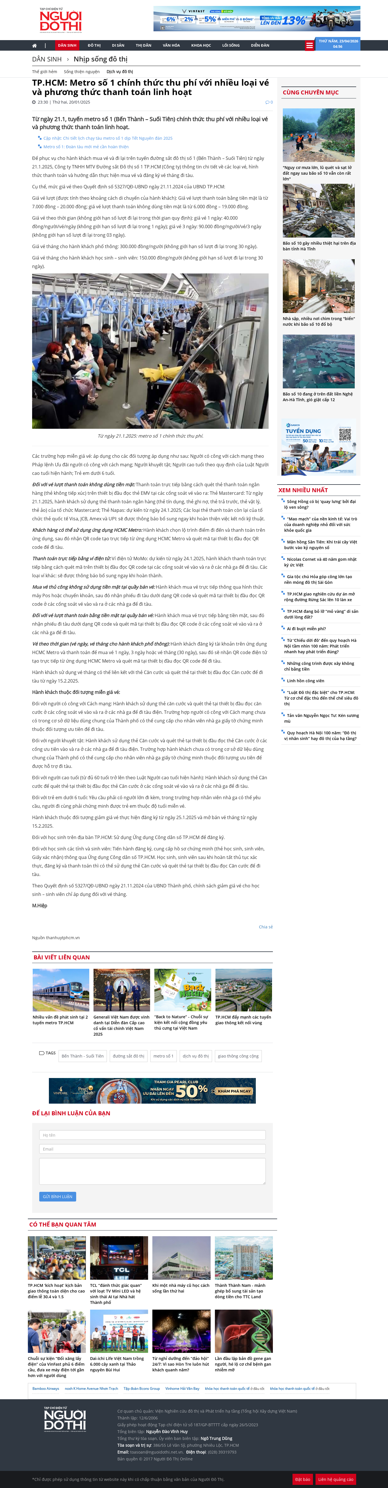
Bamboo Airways (45, 1388)
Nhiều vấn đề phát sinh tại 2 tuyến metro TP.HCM (60, 1019)
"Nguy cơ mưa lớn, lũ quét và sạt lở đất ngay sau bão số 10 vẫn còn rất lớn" (317, 173)
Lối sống (231, 45)
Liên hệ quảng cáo (335, 1479)
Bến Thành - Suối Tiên (83, 1056)
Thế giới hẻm (44, 71)
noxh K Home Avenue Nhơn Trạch (91, 1388)
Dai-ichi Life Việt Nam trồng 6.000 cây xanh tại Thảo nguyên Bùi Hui (117, 1364)
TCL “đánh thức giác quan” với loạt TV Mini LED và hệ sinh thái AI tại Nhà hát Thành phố (116, 1294)
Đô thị (94, 45)
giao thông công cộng (238, 1056)
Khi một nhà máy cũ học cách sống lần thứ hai (180, 1288)
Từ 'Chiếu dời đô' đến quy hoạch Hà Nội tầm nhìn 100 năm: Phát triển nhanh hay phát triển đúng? (320, 646)
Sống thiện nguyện (82, 71)
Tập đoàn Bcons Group (142, 1388)
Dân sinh (67, 45)
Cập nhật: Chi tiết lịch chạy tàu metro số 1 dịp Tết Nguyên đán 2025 (108, 138)
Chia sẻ (266, 927)
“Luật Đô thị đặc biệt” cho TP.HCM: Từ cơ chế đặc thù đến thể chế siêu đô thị (321, 698)
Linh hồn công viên (305, 680)
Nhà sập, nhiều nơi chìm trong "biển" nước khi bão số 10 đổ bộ (319, 321)
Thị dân (144, 45)
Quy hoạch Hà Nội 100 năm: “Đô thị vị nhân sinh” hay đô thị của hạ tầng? (320, 735)
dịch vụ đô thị (196, 1056)
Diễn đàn (260, 45)
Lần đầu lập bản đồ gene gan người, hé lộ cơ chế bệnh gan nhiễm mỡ (243, 1364)
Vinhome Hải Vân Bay (182, 1388)
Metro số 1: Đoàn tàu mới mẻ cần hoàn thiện (86, 146)
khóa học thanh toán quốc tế (227, 1388)
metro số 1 (163, 1056)
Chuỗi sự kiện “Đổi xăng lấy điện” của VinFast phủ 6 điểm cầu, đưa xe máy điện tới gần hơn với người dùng (56, 1367)
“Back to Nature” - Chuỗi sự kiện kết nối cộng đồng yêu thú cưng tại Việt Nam (181, 1022)
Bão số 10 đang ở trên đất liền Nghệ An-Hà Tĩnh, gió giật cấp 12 (318, 396)
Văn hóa (171, 45)
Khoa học (201, 45)
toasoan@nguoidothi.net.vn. (157, 1452)
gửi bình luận (57, 1196)
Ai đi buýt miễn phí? (306, 628)
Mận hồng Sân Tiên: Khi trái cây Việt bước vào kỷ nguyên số (320, 544)
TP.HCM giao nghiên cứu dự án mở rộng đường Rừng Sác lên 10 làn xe (319, 596)
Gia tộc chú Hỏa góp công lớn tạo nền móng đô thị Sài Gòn (318, 579)
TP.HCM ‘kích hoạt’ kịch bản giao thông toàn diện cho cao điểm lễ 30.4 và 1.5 (56, 1291)
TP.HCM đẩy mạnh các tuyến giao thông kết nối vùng (243, 1019)
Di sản (118, 45)
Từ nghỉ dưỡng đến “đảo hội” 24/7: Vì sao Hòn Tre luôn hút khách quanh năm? (180, 1364)
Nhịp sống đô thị (100, 58)
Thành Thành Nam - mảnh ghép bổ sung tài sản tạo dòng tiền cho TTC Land (240, 1291)
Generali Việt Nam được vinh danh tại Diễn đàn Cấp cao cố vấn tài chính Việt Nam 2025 (122, 1025)
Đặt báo (302, 1479)
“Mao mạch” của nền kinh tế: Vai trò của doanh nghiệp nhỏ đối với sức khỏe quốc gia (320, 524)
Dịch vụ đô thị (120, 71)
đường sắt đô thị (128, 1056)
